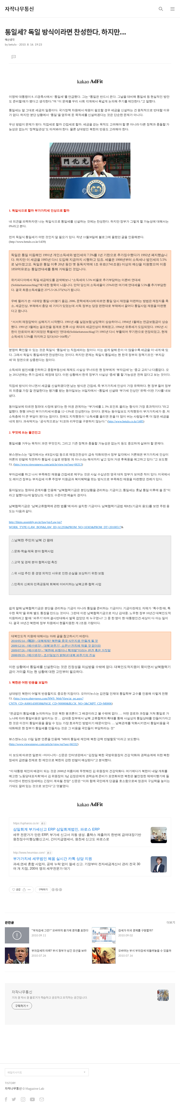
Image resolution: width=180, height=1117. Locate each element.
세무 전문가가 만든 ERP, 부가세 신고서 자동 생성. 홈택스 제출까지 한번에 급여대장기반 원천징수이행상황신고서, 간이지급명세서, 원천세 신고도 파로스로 (77, 837)
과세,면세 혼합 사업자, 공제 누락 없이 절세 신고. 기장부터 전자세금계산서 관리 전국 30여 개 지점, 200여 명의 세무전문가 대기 (76, 866)
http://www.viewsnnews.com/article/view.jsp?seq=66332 (43, 744)
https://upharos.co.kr (26, 823)
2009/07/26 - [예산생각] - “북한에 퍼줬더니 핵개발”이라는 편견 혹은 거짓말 (61, 650)
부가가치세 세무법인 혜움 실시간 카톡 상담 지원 (52, 859)
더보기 (171, 922)
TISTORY (10, 1083)
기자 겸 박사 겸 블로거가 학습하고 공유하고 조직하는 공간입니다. (50, 997)
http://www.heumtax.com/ (29, 852)
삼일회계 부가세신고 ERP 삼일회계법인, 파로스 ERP (56, 829)
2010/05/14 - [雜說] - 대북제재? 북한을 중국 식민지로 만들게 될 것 (54, 640)
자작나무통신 (19, 9)
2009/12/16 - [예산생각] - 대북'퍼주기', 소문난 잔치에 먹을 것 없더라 (56, 645)
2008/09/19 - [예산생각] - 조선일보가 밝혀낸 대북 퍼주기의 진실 (53, 655)
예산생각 (10, 39)
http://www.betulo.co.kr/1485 (125, 421)
